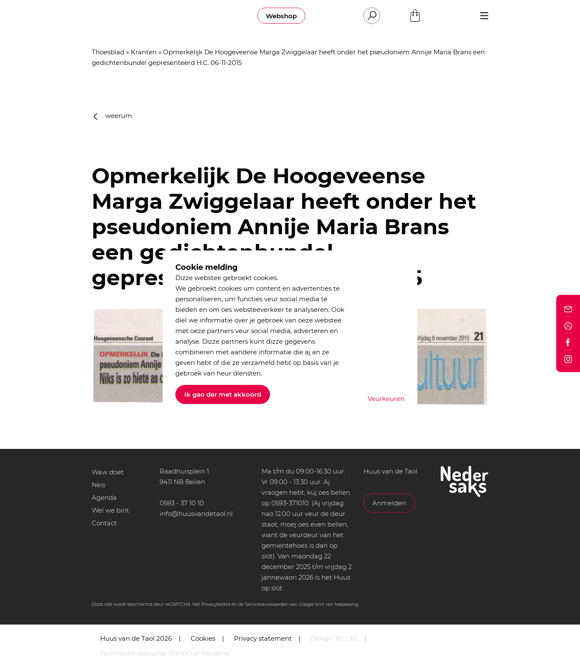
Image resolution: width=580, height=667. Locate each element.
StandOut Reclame (199, 653)
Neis (98, 485)
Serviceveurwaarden (267, 604)
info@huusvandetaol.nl (196, 514)
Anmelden (389, 503)
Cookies (203, 638)
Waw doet (108, 472)
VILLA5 (346, 638)
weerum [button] (113, 116)
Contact (104, 523)
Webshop (281, 16)
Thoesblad (108, 52)
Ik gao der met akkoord (222, 394)
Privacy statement (263, 638)
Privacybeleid (215, 604)
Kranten (144, 52)
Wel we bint (110, 510)
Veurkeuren (386, 399)
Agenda (104, 497)
